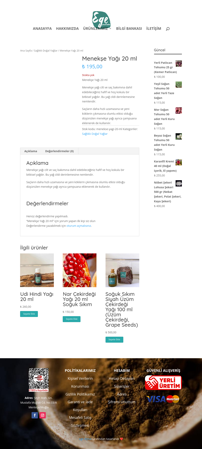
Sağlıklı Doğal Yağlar (46, 50)
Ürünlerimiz (95, 29)
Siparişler (121, 386)
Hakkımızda (67, 29)
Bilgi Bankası (129, 29)
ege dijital (85, 439)
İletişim (153, 29)
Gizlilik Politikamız (80, 394)
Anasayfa (42, 29)
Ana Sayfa (26, 50)
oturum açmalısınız (78, 226)
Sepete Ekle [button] (29, 313)
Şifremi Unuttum (122, 401)
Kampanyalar (154, 3)
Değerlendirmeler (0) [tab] (59, 151)
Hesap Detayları (122, 378)
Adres (121, 394)
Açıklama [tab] (30, 151)
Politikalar (108, 3)
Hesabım (130, 3)
